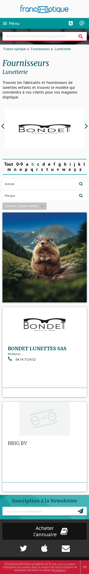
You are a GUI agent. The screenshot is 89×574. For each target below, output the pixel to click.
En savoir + (59, 570)
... (23, 354)
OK (85, 567)
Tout (8, 164)
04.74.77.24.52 (22, 359)
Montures (14, 354)
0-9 (19, 164)
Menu (11, 23)
